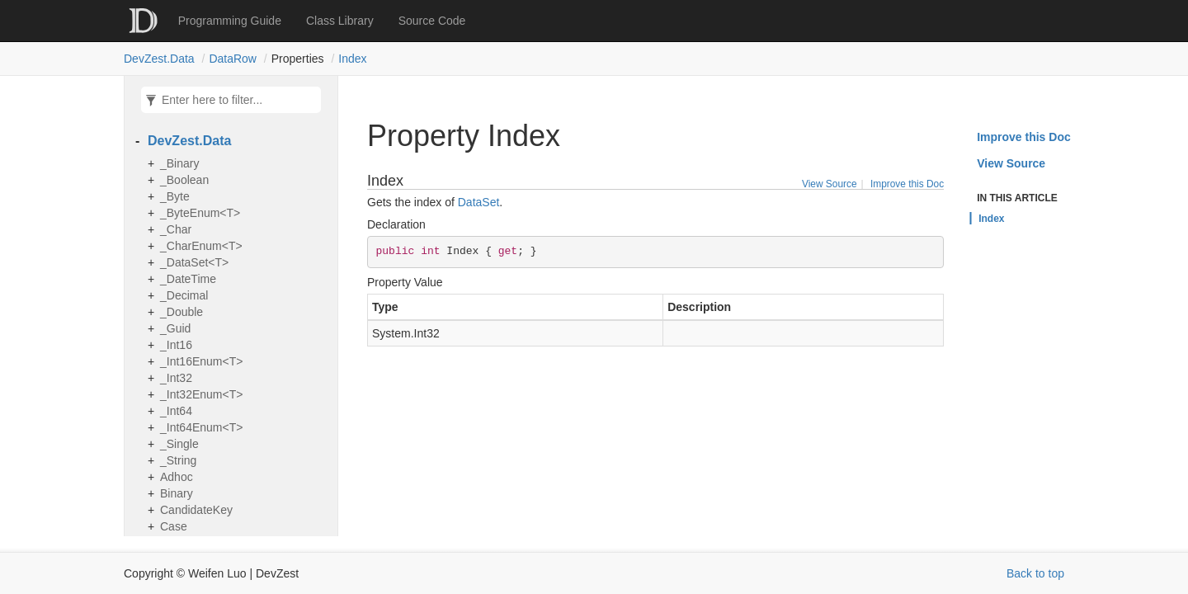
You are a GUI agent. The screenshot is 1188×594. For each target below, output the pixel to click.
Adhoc (176, 476)
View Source (829, 184)
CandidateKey (196, 509)
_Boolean (184, 179)
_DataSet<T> (194, 262)
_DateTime (188, 278)
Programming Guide (229, 20)
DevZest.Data (159, 58)
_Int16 (176, 344)
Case (173, 526)
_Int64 (176, 410)
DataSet (479, 202)
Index (352, 58)
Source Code (432, 20)
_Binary (179, 163)
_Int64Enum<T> (201, 427)
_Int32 (176, 377)
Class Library (340, 20)
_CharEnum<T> (201, 245)
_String (178, 460)
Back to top (1035, 573)
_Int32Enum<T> (201, 394)
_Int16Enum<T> (201, 361)
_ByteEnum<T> (200, 212)
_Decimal (184, 295)
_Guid (175, 328)
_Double (181, 311)
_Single (179, 443)
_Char (175, 229)
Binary (176, 493)
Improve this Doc (907, 184)
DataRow (233, 58)
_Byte (175, 196)
